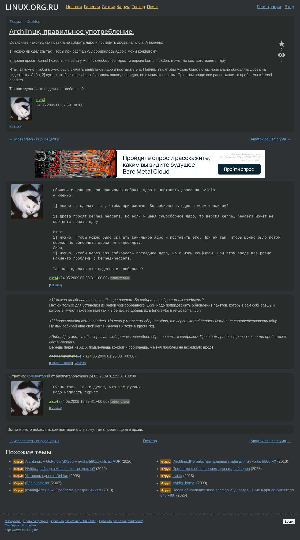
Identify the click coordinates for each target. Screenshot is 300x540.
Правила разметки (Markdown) (121, 521)
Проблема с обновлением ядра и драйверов (211, 469)
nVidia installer (37, 483)
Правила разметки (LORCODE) (73, 521)
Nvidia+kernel (183, 483)
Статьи (108, 6)
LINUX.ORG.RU (32, 7)
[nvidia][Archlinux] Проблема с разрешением (63, 490)
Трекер (138, 6)
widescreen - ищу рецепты (36, 139)
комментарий (38, 376)
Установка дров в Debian (46, 476)
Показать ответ (61, 363)
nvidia (177, 476)
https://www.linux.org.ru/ (21, 530)
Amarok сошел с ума (268, 139)
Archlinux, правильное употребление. (71, 31)
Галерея (92, 6)
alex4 (40, 100)
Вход (289, 6)
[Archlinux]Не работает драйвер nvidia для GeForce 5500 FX (224, 461)
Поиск (152, 6)
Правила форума (36, 521)
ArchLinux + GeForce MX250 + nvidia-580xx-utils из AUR (73, 461)
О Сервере (13, 521)
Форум (123, 6)
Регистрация (269, 6)
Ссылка (15, 126)
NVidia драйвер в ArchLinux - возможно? (60, 469)
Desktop (34, 21)
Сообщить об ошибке (20, 525)
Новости (74, 6)
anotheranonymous (65, 356)
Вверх (289, 521)
